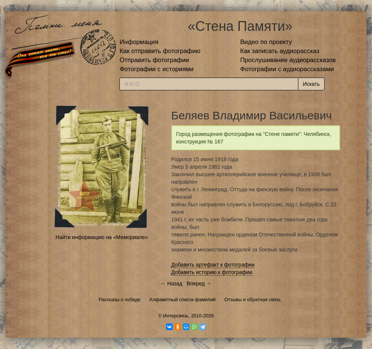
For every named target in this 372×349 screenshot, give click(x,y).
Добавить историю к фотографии (212, 272)
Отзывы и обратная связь (252, 299)
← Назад (171, 283)
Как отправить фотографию (159, 51)
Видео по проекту (266, 42)
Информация (138, 42)
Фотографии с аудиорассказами (287, 69)
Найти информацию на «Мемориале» (102, 237)
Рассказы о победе (120, 299)
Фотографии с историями (156, 69)
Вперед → (199, 283)
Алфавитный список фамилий (182, 299)
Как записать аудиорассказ (279, 51)
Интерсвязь (176, 316)
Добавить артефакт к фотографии (213, 265)
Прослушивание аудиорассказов (288, 60)
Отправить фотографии (154, 60)
